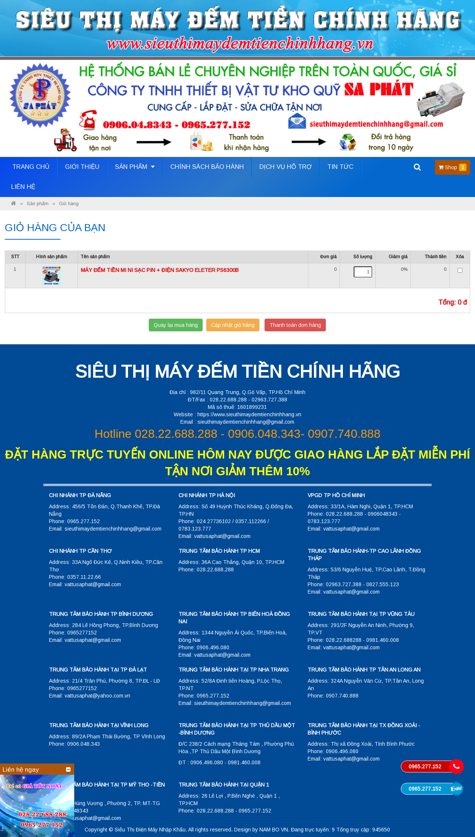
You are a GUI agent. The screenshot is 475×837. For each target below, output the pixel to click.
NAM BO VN (273, 830)
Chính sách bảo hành (207, 166)
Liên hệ (23, 186)
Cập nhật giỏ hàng (233, 325)
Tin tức (340, 166)
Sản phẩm (135, 166)
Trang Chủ (30, 166)
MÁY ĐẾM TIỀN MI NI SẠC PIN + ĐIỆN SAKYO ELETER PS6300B (160, 270)
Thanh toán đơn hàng (295, 325)
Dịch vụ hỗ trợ (285, 166)
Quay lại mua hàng (176, 325)
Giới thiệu (82, 166)
